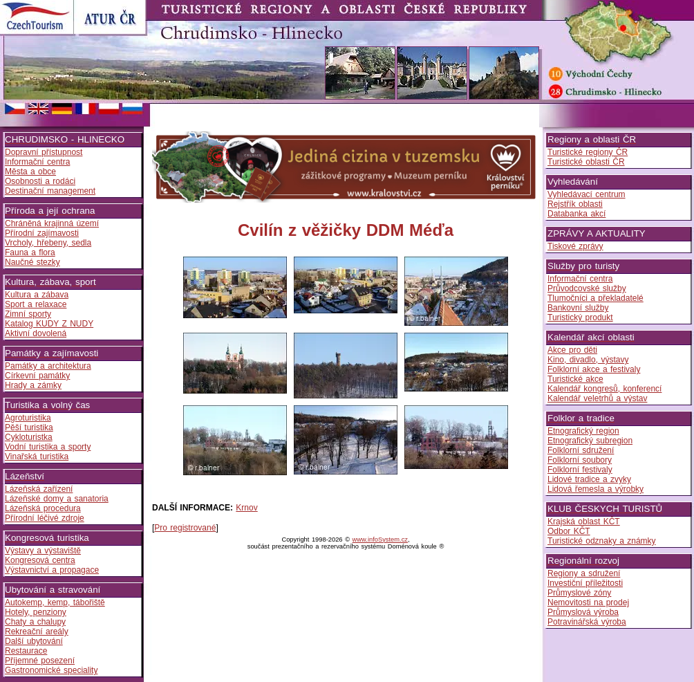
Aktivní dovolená (35, 333)
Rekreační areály (36, 631)
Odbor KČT (568, 531)
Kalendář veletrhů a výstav (597, 398)
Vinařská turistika (36, 456)
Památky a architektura (48, 366)
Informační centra (37, 162)
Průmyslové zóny (579, 593)
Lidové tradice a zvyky (589, 479)
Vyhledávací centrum (586, 194)
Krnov (246, 508)
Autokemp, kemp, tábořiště (55, 602)
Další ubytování (34, 641)
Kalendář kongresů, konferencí (604, 389)
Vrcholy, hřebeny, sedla (48, 243)
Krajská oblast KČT (583, 521)
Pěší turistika (29, 427)
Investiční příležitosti (585, 583)
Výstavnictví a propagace (52, 570)
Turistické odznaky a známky (601, 541)
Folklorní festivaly (579, 469)
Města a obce (30, 171)
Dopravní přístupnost (43, 152)
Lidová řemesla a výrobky (595, 489)
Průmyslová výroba (583, 612)
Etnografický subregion (589, 440)
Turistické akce (575, 379)
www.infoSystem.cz (380, 539)
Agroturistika (28, 418)
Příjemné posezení (40, 660)
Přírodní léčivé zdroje (44, 518)
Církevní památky (37, 375)
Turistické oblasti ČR (586, 162)
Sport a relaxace (35, 304)
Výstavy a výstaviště (43, 550)
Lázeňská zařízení (39, 489)
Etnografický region (583, 431)
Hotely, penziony (35, 612)
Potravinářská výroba (586, 622)
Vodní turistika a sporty (48, 447)
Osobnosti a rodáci (40, 181)
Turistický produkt (580, 317)
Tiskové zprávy (575, 246)
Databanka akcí (576, 214)
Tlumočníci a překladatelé (595, 298)
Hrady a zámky (33, 385)
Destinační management (50, 191)
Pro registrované (185, 528)
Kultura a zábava (36, 294)
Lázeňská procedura (43, 508)
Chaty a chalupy (35, 622)
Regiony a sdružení (583, 573)
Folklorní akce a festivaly (593, 369)
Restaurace (26, 651)
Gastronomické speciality (51, 670)
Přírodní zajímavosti (42, 233)
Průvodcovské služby (586, 288)
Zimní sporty (28, 314)
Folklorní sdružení (580, 450)
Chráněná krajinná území (52, 223)
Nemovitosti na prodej (588, 602)
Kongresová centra (40, 560)
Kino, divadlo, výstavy (587, 360)
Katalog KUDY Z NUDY (49, 324)
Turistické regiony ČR (587, 152)
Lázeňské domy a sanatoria (57, 499)
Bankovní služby (577, 308)
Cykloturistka (29, 437)
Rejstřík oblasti (575, 204)
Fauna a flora (30, 252)
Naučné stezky (32, 262)
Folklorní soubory (579, 460)
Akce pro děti (572, 350)
